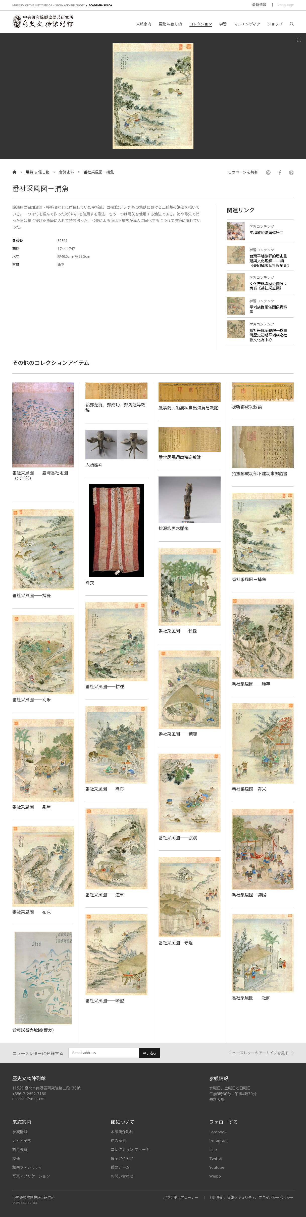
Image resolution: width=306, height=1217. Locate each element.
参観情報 (19, 1131)
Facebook (218, 1131)
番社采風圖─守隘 (176, 943)
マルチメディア (247, 23)
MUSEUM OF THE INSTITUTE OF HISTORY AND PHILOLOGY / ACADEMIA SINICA (62, 5)
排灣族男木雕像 (173, 528)
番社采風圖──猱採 (178, 631)
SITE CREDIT (31, 1202)
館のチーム (120, 1167)
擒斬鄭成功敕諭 (247, 407)
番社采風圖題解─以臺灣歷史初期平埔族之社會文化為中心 (268, 335)
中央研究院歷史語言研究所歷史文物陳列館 (42, 21)
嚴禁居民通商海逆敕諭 (180, 457)
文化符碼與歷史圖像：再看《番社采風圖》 (268, 286)
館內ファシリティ (27, 1167)
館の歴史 (118, 1140)
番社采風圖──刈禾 (31, 700)
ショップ (275, 23)
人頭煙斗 (94, 465)
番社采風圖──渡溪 (178, 838)
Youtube (216, 1167)
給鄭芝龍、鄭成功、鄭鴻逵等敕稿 (115, 407)
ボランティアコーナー (180, 1197)
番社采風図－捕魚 (99, 172)
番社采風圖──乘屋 (31, 807)
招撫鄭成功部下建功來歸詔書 (259, 473)
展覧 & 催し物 (170, 23)
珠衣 (89, 583)
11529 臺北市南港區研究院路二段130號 (46, 1088)
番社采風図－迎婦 (249, 895)
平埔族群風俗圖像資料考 (268, 309)
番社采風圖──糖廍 (178, 734)
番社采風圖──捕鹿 (31, 595)
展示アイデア (122, 1158)
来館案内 (143, 23)
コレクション (200, 23)
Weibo (215, 1176)
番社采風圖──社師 (251, 998)
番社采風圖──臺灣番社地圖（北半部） (40, 476)
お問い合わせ (122, 1176)
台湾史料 (66, 172)
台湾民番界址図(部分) (33, 1030)
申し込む (149, 1053)
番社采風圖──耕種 (104, 686)
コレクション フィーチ (130, 1149)
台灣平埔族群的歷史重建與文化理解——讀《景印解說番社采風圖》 (270, 260)
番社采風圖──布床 (31, 912)
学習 (223, 23)
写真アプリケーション (31, 1176)
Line (213, 1149)
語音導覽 (19, 1149)
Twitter (216, 1158)
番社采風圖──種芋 (251, 684)
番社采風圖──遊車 (104, 895)
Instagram (218, 1140)
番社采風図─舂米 (249, 789)
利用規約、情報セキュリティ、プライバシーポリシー (252, 1197)
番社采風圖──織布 (104, 789)
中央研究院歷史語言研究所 (33, 1197)
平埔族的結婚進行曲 (266, 232)
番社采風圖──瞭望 (104, 1000)
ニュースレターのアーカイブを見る (261, 1053)
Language (286, 4)
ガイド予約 (21, 1140)
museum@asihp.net (28, 1098)
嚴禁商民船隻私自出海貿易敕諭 (188, 408)
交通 (16, 1158)
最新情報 (259, 4)
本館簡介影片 (122, 1131)
